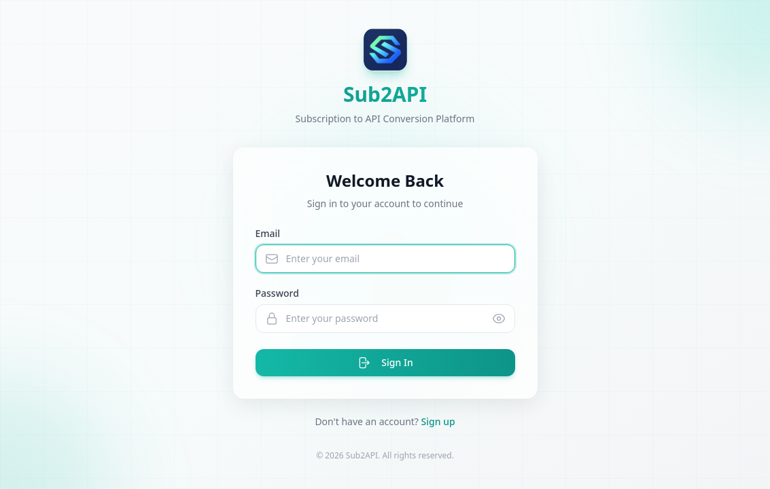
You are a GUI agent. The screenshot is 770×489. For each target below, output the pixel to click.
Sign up (438, 421)
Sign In (385, 362)
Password (277, 293)
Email (268, 233)
